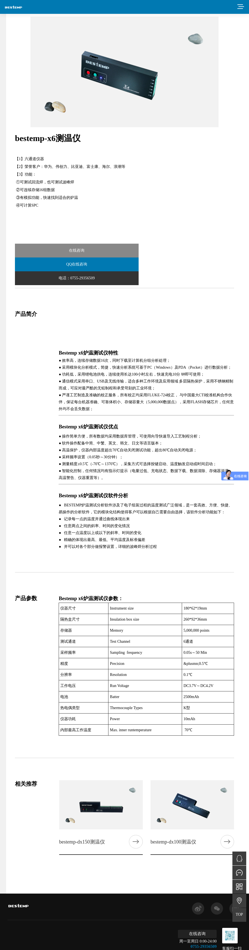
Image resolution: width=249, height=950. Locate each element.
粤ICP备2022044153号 (98, 940)
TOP (239, 914)
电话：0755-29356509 (197, 250)
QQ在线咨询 (124, 250)
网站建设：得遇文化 (159, 940)
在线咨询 (51, 250)
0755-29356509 (206, 918)
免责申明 (130, 940)
